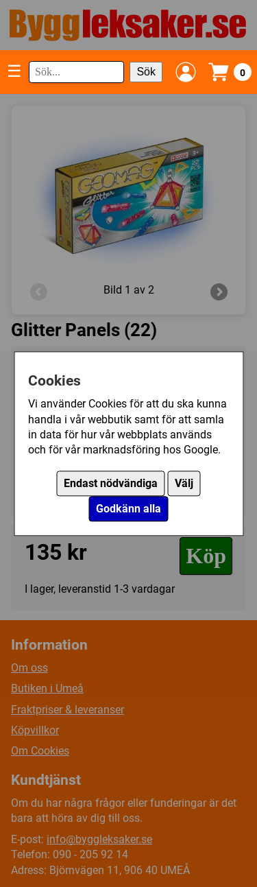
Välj (184, 483)
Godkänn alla (128, 508)
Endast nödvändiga (111, 483)
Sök (146, 72)
